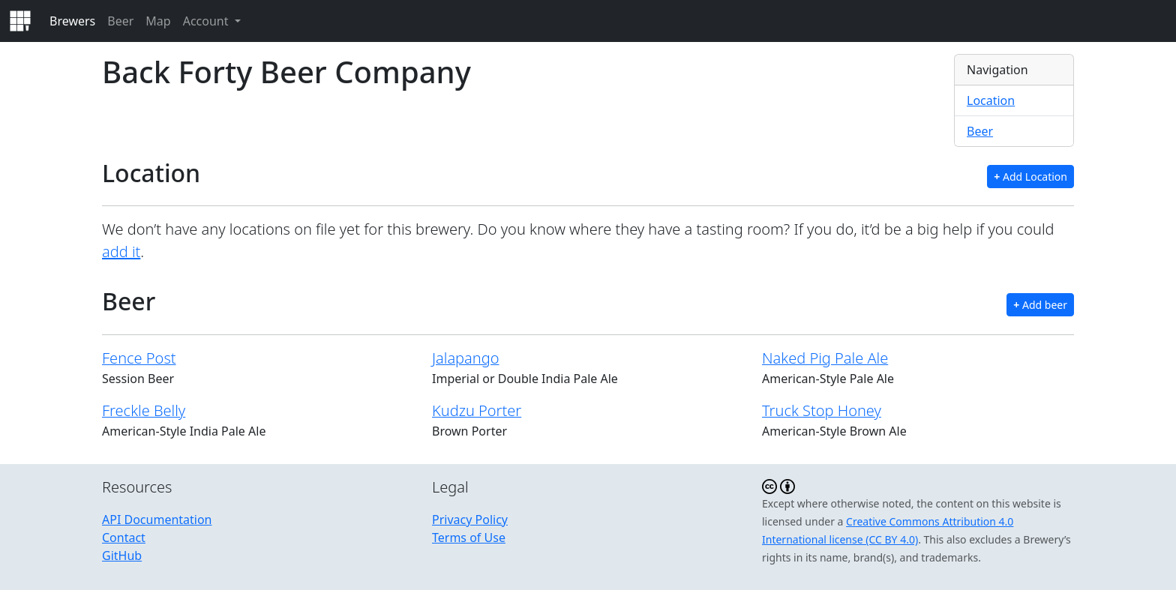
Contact (124, 537)
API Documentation (157, 519)
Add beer (1040, 305)
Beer (120, 21)
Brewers (72, 21)
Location (991, 100)
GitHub (122, 555)
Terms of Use (469, 537)
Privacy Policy (470, 519)
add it (121, 251)
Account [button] (207, 21)
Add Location (1030, 176)
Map (158, 21)
